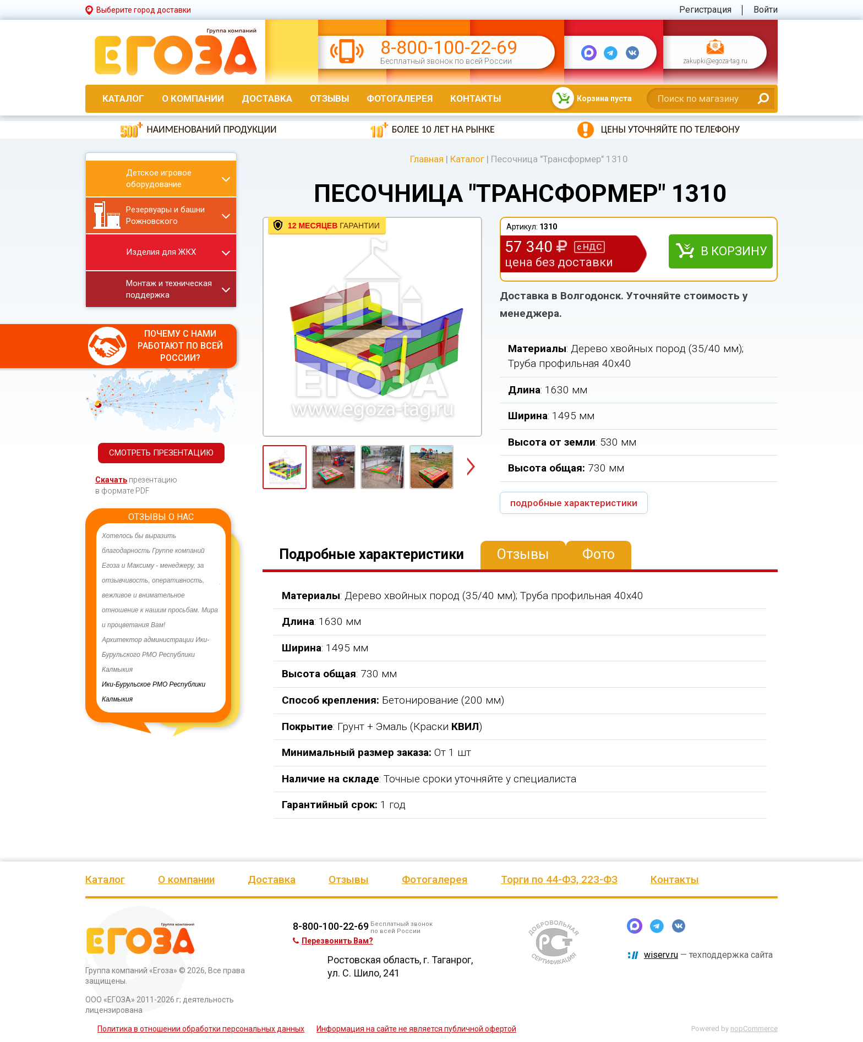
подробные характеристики (573, 502)
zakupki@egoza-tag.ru (715, 61)
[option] (161, 618)
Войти (765, 9)
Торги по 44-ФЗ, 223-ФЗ (559, 879)
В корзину (734, 251)
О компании (193, 98)
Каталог (123, 98)
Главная (427, 158)
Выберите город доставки (143, 10)
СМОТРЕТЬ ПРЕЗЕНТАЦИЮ (161, 453)
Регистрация (705, 9)
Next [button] (471, 467)
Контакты (475, 98)
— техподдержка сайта (708, 955)
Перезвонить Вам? (333, 940)
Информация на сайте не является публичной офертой (416, 1028)
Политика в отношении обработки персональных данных (200, 1028)
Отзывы (329, 98)
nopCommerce (754, 1028)
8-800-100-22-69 (448, 47)
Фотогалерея (400, 98)
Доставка (267, 98)
